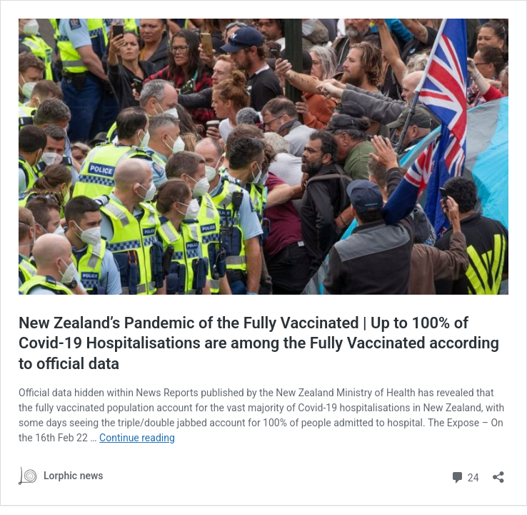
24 (464, 476)
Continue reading (137, 437)
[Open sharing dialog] (498, 472)
